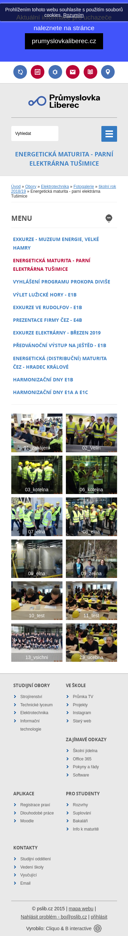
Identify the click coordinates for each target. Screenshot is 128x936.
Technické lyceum (36, 705)
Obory (31, 186)
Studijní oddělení (35, 859)
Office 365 (82, 759)
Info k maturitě (86, 829)
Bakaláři (55, 72)
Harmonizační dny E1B (43, 379)
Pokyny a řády (86, 766)
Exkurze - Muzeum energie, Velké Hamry (56, 243)
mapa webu (81, 908)
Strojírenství (31, 696)
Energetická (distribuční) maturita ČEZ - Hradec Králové (60, 362)
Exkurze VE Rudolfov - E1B (47, 307)
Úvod (16, 186)
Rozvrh (37, 72)
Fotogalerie (83, 186)
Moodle (27, 821)
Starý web (82, 721)
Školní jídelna (85, 750)
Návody (90, 72)
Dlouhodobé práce (37, 813)
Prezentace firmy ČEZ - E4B (47, 320)
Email (73, 72)
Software (81, 775)
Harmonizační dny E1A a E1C (50, 392)
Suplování (20, 72)
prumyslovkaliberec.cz (64, 41)
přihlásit (99, 917)
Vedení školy (32, 867)
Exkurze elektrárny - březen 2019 (57, 332)
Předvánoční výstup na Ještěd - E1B (59, 345)
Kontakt (108, 72)
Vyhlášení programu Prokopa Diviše (61, 281)
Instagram (82, 712)
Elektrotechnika (55, 186)
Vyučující (28, 875)
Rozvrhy (80, 804)
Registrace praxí (35, 804)
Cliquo (52, 928)
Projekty (80, 705)
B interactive (78, 928)
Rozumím (73, 15)
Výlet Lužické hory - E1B (44, 294)
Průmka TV (83, 696)
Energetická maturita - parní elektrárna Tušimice (51, 264)
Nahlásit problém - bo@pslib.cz (54, 917)
